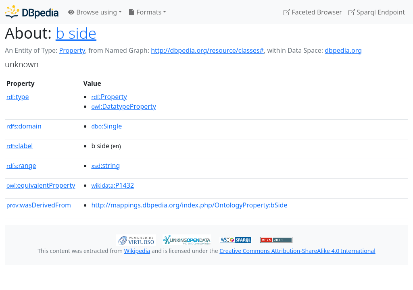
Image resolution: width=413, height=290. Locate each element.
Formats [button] (144, 12)
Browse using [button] (92, 12)
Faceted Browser (313, 12)
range (21, 165)
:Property (109, 96)
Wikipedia (137, 251)
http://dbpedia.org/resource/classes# (207, 50)
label (19, 145)
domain (24, 126)
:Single (106, 126)
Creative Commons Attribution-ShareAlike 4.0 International (297, 251)
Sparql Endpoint (376, 12)
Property (72, 50)
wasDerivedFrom (38, 205)
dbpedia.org (343, 50)
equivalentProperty (40, 185)
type (17, 96)
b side (76, 33)
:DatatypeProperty (123, 106)
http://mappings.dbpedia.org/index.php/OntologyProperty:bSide (189, 205)
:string (105, 165)
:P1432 (112, 185)
